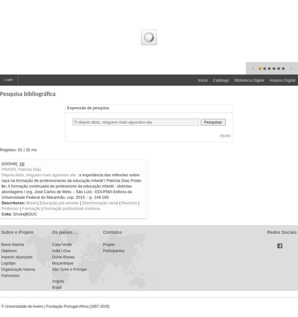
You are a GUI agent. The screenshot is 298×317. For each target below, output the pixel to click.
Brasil (31, 203)
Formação (31, 208)
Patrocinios (10, 276)
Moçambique (63, 263)
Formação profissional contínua (71, 208)
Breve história (12, 244)
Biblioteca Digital (249, 80)
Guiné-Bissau (63, 257)
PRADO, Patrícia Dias (21, 169)
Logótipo (8, 263)
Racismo (130, 203)
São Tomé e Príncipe (69, 269)
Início (203, 80)
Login (9, 79)
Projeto (109, 244)
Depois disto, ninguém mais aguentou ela (38, 175)
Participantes (113, 251)
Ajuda (225, 135)
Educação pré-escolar (59, 203)
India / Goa (61, 251)
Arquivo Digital (282, 80)
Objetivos (9, 251)
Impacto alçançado (17, 257)
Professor (10, 208)
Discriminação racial (100, 203)
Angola (58, 281)
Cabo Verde (62, 244)
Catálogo (221, 80)
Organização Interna (18, 269)
